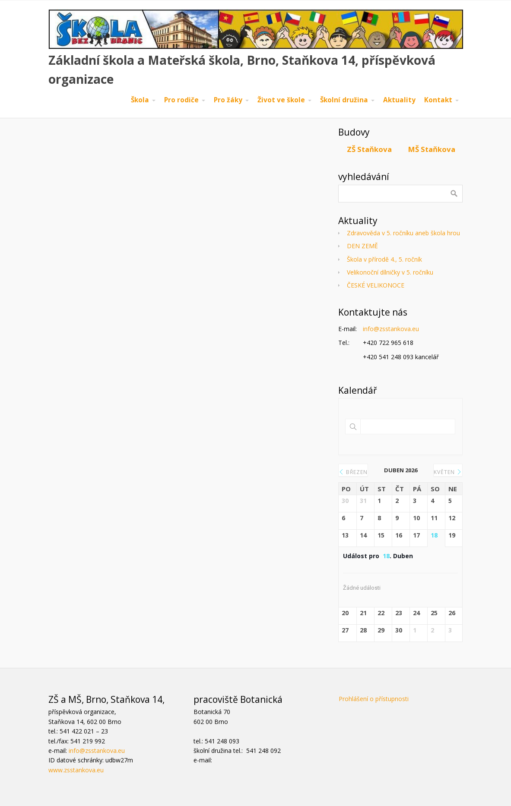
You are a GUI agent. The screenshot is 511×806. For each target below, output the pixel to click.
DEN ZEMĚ (362, 246)
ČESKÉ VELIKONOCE (375, 285)
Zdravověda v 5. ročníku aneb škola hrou (403, 233)
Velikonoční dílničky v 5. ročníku (390, 272)
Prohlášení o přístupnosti (374, 699)
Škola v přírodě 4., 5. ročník (384, 259)
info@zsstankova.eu (391, 329)
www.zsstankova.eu (76, 770)
